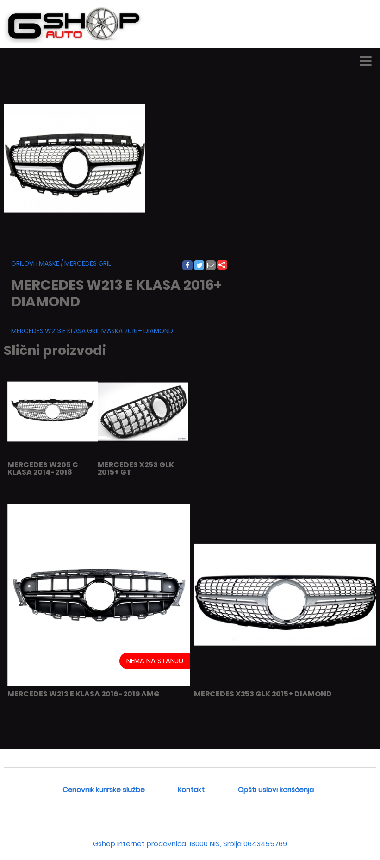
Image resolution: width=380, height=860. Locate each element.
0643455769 (265, 843)
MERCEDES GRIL (87, 263)
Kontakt (191, 789)
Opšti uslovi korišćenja (276, 789)
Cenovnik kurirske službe (103, 789)
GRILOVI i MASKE (35, 263)
